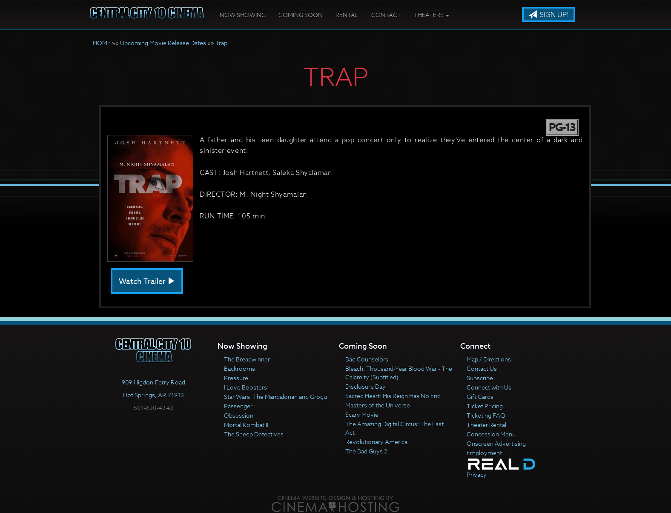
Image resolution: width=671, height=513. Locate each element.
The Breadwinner (247, 359)
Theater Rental (486, 425)
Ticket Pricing (485, 406)
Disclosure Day (365, 386)
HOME (102, 43)
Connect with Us (489, 387)
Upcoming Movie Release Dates (163, 43)
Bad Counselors (366, 359)
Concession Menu (491, 434)
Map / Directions (489, 359)
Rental (347, 15)
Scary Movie (362, 414)
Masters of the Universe (377, 405)
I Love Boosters (245, 387)
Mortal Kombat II (246, 425)
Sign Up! (548, 15)
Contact (386, 15)
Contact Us (482, 368)
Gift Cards (480, 397)
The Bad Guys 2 (366, 451)
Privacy (477, 474)
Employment (484, 453)
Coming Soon (300, 15)
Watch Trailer (147, 281)
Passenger (238, 406)
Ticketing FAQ (486, 415)
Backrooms (239, 368)
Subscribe (480, 378)
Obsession (238, 415)
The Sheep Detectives (254, 434)
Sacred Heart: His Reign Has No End (393, 396)
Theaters (431, 15)
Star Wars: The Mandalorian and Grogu (275, 397)
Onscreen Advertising (496, 443)
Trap (221, 43)
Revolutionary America (376, 442)
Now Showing (243, 15)
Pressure (236, 378)
